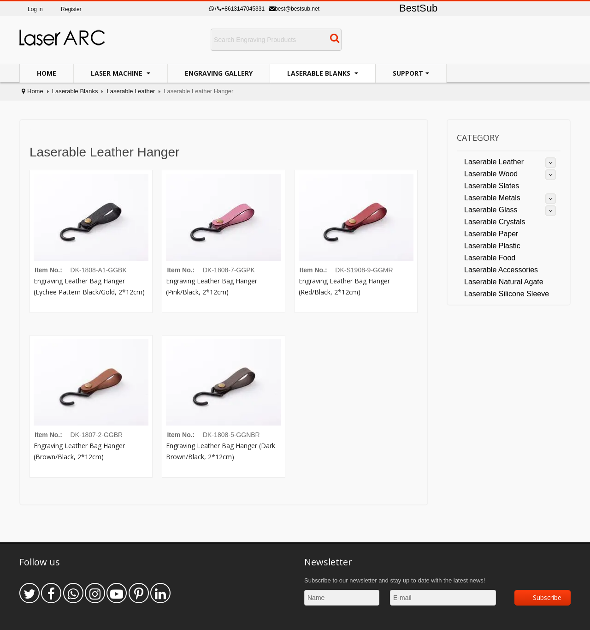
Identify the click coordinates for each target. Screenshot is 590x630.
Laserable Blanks (319, 73)
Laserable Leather (130, 91)
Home (46, 73)
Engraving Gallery (219, 73)
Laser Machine (117, 73)
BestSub (418, 8)
